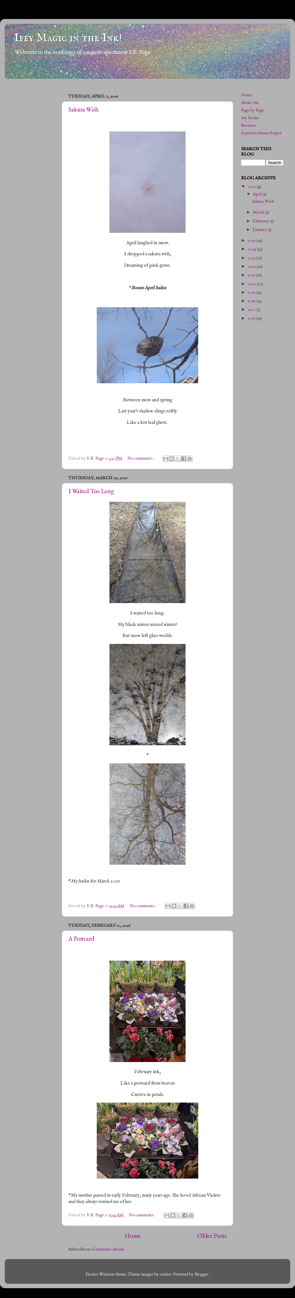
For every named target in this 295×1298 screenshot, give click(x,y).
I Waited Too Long (91, 491)
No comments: (141, 458)
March (259, 212)
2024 (252, 249)
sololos (165, 1274)
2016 (252, 318)
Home (133, 1236)
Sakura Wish (83, 110)
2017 (252, 309)
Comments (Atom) (108, 1249)
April (258, 194)
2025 (252, 240)
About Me (250, 102)
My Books (250, 118)
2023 (252, 258)
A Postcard (81, 939)
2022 (252, 266)
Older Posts (212, 1236)
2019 (252, 292)
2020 (252, 284)
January (260, 229)
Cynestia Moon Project (261, 133)
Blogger (201, 1274)
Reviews (248, 125)
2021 (252, 275)
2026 (252, 186)
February (261, 221)
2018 (252, 301)
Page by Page (252, 110)
